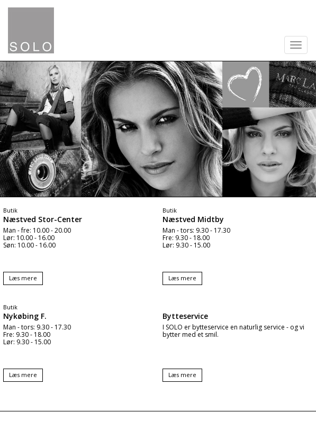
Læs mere (23, 278)
